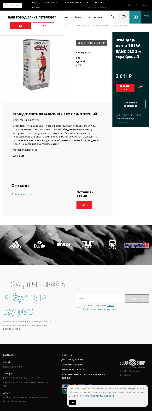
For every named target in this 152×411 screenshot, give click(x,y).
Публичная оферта (72, 369)
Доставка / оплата (72, 359)
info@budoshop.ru (13, 366)
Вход (130, 5)
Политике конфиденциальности (96, 395)
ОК (72, 402)
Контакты (36, 7)
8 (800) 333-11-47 (96, 2)
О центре (36, 2)
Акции (78, 17)
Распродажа (95, 17)
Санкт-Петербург (13, 5)
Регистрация (141, 5)
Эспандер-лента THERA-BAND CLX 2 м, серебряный (102, 25)
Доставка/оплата (52, 2)
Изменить (121, 122)
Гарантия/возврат (72, 2)
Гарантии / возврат (72, 364)
